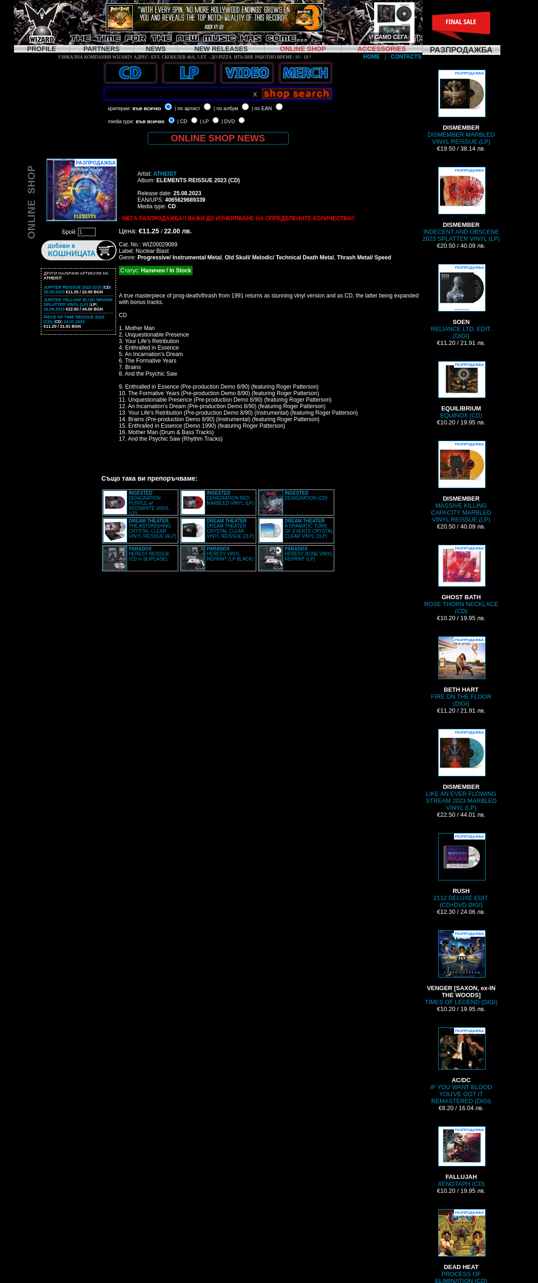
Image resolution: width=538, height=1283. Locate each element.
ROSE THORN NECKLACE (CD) (461, 580)
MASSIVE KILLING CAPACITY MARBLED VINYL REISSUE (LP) (461, 482)
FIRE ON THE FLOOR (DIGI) (461, 671)
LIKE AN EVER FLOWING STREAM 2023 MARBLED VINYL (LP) (461, 770)
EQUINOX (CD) (461, 390)
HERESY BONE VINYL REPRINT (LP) (308, 554)
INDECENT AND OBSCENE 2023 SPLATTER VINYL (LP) (461, 204)
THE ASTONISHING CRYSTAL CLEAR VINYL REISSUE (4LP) (152, 528)
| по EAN (262, 108)
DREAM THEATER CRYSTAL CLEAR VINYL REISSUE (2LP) (230, 528)
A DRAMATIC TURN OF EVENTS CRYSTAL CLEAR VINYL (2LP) (309, 528)
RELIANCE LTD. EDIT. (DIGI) (461, 301)
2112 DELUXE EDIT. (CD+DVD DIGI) (461, 870)
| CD (182, 121)
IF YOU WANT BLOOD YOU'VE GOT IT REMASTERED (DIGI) (461, 1065)
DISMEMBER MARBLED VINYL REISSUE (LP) (461, 107)
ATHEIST (164, 174)
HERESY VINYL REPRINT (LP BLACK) (230, 554)
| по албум (226, 108)
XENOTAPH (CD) (461, 1156)
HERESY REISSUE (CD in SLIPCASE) (149, 554)
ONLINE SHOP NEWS (218, 138)
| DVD (228, 121)
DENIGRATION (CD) (306, 495)
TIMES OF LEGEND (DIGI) (461, 967)
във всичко (146, 108)
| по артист (187, 108)
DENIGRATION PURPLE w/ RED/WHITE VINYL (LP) (149, 503)
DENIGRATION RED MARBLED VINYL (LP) (230, 498)
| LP (204, 121)
